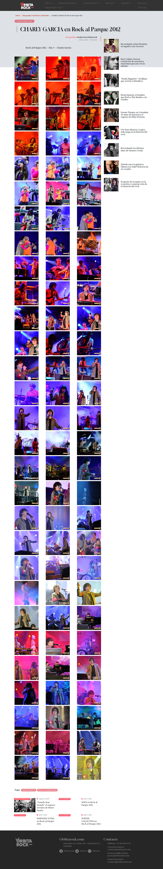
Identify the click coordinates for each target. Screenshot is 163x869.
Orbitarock (83, 851)
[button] (27, 68)
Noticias (109, 3)
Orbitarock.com (69, 851)
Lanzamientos (90, 3)
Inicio (48, 3)
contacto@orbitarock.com (119, 849)
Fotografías (24, 21)
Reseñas (125, 3)
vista (35, 805)
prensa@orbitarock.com (118, 856)
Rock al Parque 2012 (47, 790)
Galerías (142, 8)
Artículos (142, 3)
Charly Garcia (28, 790)
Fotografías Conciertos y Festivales (35, 15)
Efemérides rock (53, 8)
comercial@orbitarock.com (119, 862)
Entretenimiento (67, 3)
